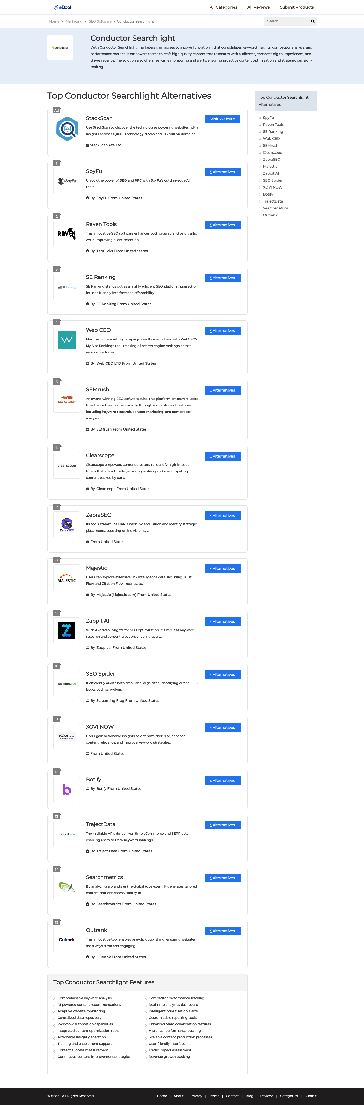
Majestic (96, 566)
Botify (268, 194)
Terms (214, 1092)
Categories (289, 1092)
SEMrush (97, 388)
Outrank (96, 927)
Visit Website (223, 119)
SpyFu (94, 171)
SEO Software (100, 21)
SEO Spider (100, 671)
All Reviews (258, 7)
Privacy (196, 1092)
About (179, 1092)
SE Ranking (101, 276)
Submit (311, 1092)
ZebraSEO (98, 513)
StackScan (99, 118)
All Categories (223, 7)
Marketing (74, 21)
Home (54, 21)
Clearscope (100, 454)
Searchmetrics (104, 874)
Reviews (266, 1092)
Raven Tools (101, 223)
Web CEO (98, 329)
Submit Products (297, 7)
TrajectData (100, 821)
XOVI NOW (100, 724)
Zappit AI (97, 618)
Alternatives (222, 172)
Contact (232, 1092)
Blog (250, 1092)
